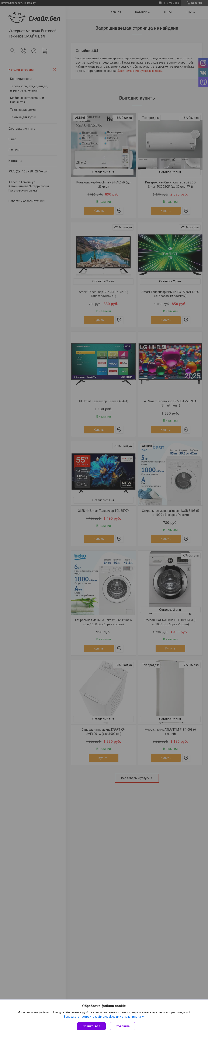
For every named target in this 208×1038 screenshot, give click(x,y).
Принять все (91, 1026)
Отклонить (122, 1026)
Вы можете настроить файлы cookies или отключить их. (103, 1016)
